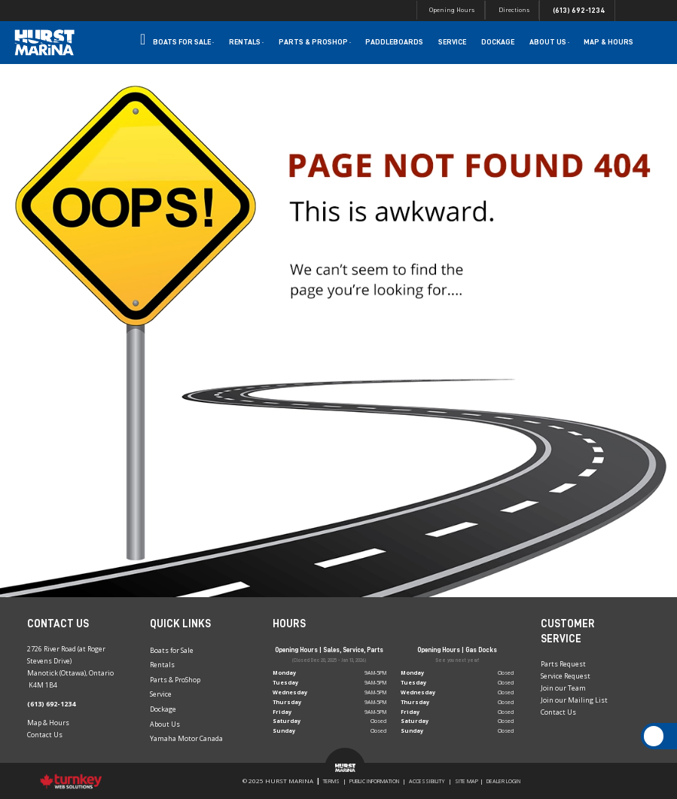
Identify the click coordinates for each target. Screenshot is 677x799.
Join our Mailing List (574, 700)
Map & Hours (608, 42)
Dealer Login (503, 781)
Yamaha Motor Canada (186, 738)
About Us (165, 724)
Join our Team (563, 688)
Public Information (374, 781)
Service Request (565, 676)
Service (452, 42)
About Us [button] (549, 42)
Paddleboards (394, 42)
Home (142, 42)
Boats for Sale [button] (183, 42)
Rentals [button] (246, 42)
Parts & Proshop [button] (315, 42)
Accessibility (427, 781)
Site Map (466, 781)
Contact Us (45, 735)
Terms (331, 781)
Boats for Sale (172, 650)
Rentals (162, 664)
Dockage (497, 42)
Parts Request (563, 664)
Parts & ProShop (175, 680)
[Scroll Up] (654, 736)
